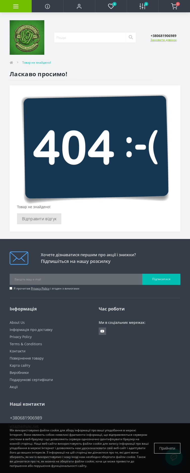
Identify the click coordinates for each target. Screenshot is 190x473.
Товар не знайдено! (36, 62)
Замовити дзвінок (163, 40)
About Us (17, 322)
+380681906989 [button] (26, 418)
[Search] (130, 37)
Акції (14, 386)
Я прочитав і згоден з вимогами (46, 288)
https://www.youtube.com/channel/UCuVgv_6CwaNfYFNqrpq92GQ (102, 331)
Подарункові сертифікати (31, 379)
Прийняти (167, 448)
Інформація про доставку (31, 329)
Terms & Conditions (26, 344)
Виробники (19, 372)
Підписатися (161, 279)
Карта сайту (20, 365)
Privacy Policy (40, 288)
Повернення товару (27, 358)
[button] (79, 6)
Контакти (17, 351)
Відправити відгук (39, 218)
